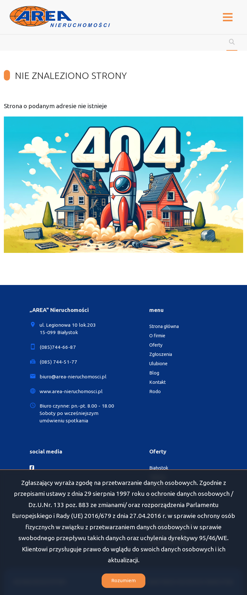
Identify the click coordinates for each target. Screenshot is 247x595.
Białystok (158, 467)
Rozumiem (123, 580)
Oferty (155, 345)
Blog (154, 372)
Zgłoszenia (160, 354)
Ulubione (158, 363)
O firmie (157, 335)
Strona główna (164, 326)
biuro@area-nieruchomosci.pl (73, 376)
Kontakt (157, 382)
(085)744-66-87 (58, 347)
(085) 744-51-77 (58, 362)
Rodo (155, 391)
